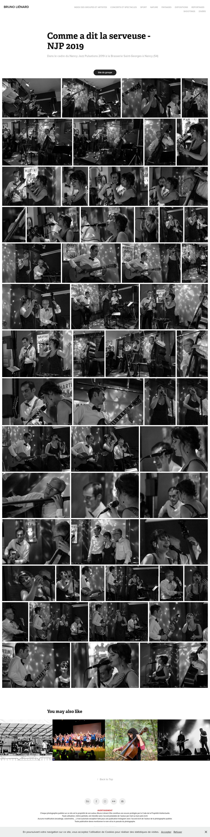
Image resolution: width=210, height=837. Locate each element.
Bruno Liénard (16, 6)
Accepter (166, 832)
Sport (143, 7)
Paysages (166, 7)
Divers (202, 11)
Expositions (181, 7)
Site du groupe (105, 72)
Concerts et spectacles (123, 7)
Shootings (189, 11)
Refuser (178, 832)
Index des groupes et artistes (90, 7)
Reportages (197, 7)
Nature (154, 7)
